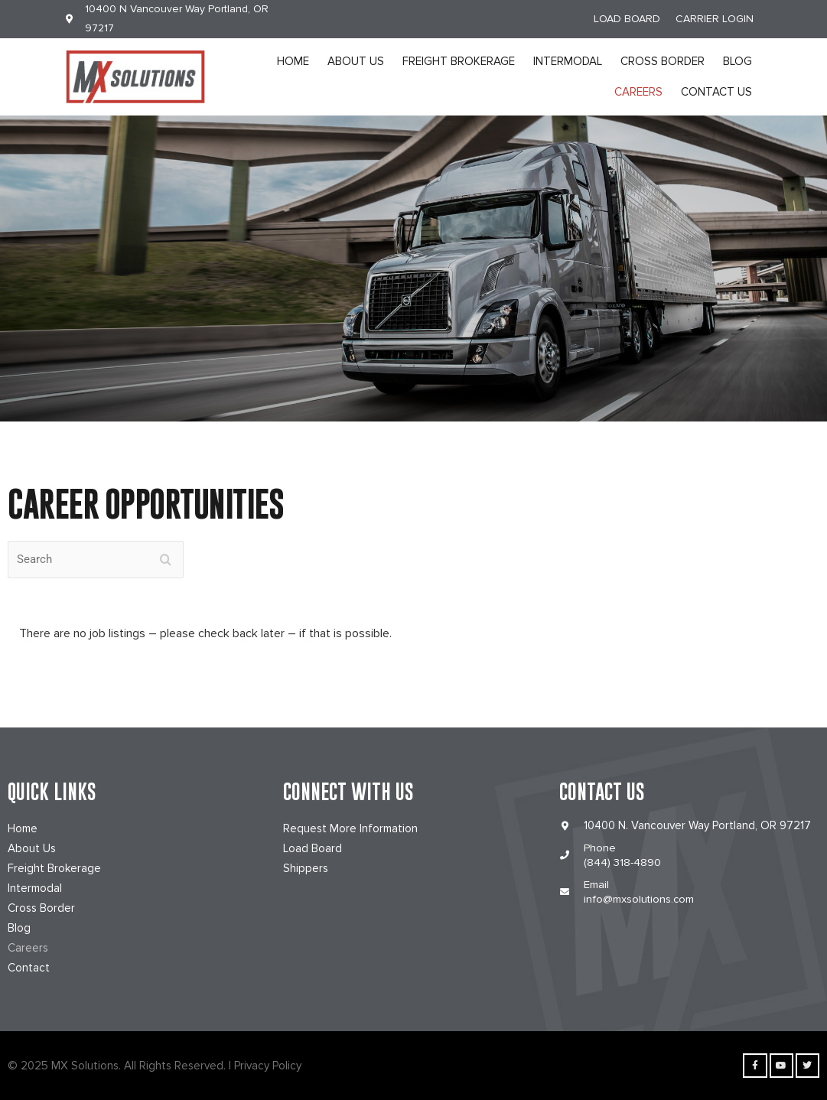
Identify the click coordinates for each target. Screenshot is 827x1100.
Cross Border (662, 61)
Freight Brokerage (458, 61)
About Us (355, 61)
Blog (737, 61)
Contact (29, 968)
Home (293, 61)
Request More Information (350, 828)
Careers (638, 92)
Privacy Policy (267, 1065)
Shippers (305, 868)
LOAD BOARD (627, 18)
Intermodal (567, 61)
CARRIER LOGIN (715, 18)
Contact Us (716, 92)
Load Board (312, 848)
